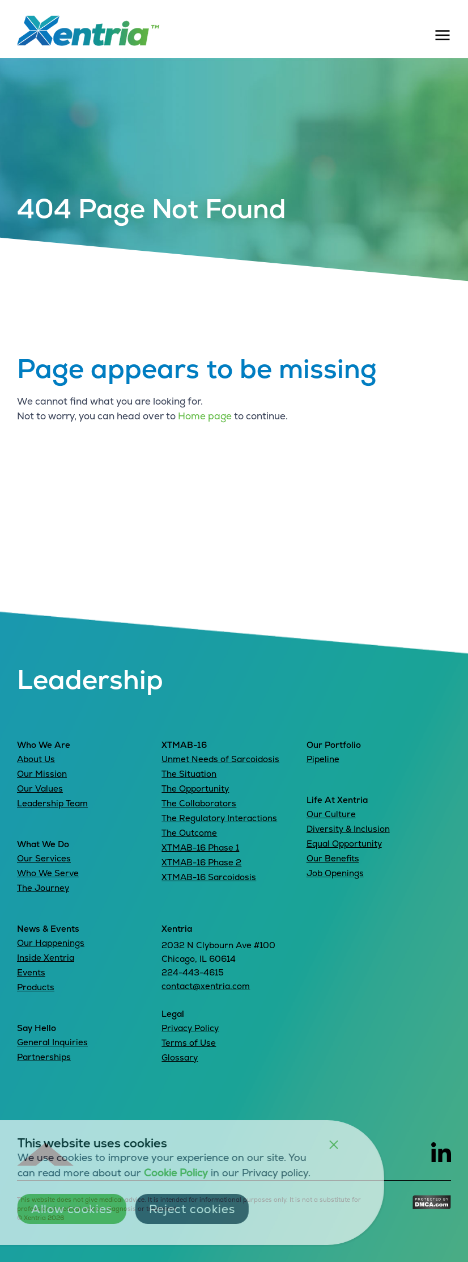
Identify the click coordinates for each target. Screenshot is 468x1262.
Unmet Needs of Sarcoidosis (220, 759)
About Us (36, 759)
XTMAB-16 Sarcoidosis (208, 877)
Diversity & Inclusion (348, 828)
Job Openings (335, 873)
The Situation (188, 773)
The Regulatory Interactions (219, 818)
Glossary (179, 1057)
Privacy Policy (190, 1028)
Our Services (44, 858)
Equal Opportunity (344, 843)
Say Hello (36, 1028)
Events (31, 972)
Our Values (40, 788)
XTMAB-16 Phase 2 (201, 862)
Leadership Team (52, 803)
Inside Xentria (45, 957)
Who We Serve (48, 873)
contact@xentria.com (205, 986)
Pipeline (323, 759)
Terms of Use (188, 1042)
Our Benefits (333, 858)
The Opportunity (195, 788)
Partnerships (44, 1056)
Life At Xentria (337, 799)
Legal (172, 1013)
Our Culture (331, 814)
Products (35, 987)
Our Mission (42, 773)
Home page (205, 416)
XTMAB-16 (184, 744)
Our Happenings (50, 942)
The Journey (43, 887)
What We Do (43, 844)
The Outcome (189, 832)
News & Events (48, 928)
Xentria (176, 928)
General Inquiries (52, 1042)
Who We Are (43, 744)
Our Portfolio (334, 744)
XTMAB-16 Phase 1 (200, 847)
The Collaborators (198, 803)
